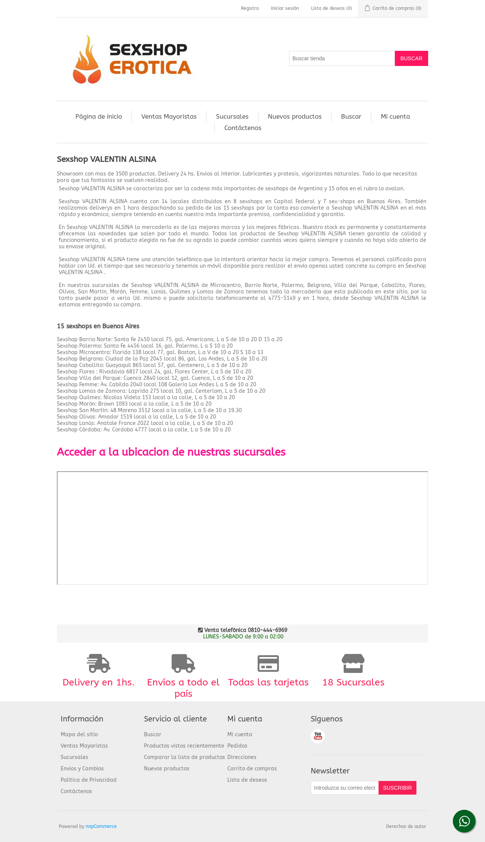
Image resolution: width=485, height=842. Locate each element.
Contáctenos (242, 128)
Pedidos (237, 746)
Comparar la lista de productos (184, 757)
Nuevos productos (295, 116)
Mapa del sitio (79, 734)
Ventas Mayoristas (169, 116)
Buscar (351, 116)
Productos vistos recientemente (184, 746)
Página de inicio (98, 116)
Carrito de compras (252, 768)
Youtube (318, 736)
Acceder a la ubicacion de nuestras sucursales (171, 452)
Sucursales (232, 116)
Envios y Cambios (82, 768)
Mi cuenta (395, 116)
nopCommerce (101, 826)
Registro (250, 8)
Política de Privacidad (89, 780)
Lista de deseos (247, 780)
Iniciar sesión (285, 8)
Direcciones (242, 757)
